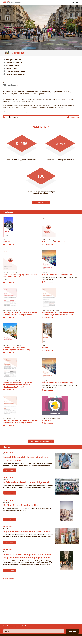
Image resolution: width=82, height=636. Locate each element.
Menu (76, 2)
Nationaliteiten (12, 65)
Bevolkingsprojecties (15, 74)
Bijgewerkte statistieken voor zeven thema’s (27, 531)
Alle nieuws (9, 578)
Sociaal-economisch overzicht (54, 273)
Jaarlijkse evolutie (14, 59)
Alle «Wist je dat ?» (41, 202)
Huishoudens (11, 68)
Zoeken (73, 2)
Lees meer (10, 470)
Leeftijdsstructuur (14, 62)
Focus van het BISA (12, 310)
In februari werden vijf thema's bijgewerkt (26, 482)
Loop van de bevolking (16, 71)
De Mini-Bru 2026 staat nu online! (21, 505)
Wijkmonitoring (10, 85)
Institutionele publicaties (53, 240)
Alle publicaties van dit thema (41, 441)
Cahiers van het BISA (13, 345)
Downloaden (8, 244)
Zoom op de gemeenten (53, 418)
